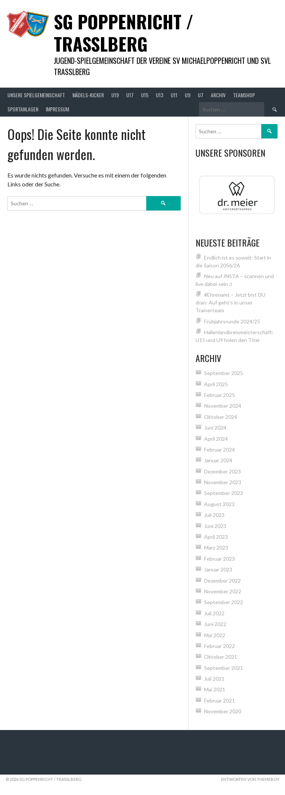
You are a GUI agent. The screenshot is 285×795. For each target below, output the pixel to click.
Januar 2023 (218, 569)
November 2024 (222, 406)
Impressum (57, 109)
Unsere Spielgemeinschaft (36, 95)
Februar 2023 (219, 558)
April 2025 (216, 384)
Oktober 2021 (220, 657)
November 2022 (222, 591)
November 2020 (222, 711)
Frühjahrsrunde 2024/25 (232, 321)
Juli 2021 (214, 678)
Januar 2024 (218, 460)
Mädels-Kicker (88, 95)
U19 (115, 95)
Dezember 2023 (222, 471)
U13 (159, 95)
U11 (174, 95)
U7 (200, 95)
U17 (130, 95)
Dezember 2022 (222, 580)
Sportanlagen (22, 109)
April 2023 (216, 537)
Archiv (218, 95)
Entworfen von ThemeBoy (250, 779)
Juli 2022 (214, 613)
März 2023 (216, 547)
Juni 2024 (215, 427)
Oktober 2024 (220, 417)
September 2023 (223, 493)
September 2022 (223, 602)
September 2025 (223, 373)
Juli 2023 (214, 515)
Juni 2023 (215, 526)
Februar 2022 (219, 646)
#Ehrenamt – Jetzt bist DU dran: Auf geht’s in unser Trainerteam (230, 302)
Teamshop (244, 95)
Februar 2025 (219, 395)
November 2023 (222, 482)
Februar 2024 (219, 449)
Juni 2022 (215, 624)
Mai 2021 (214, 689)
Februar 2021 (219, 700)
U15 (144, 95)
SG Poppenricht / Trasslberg (123, 32)
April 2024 (216, 439)
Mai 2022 (214, 635)
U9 (187, 95)
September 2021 (223, 668)
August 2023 (219, 504)
